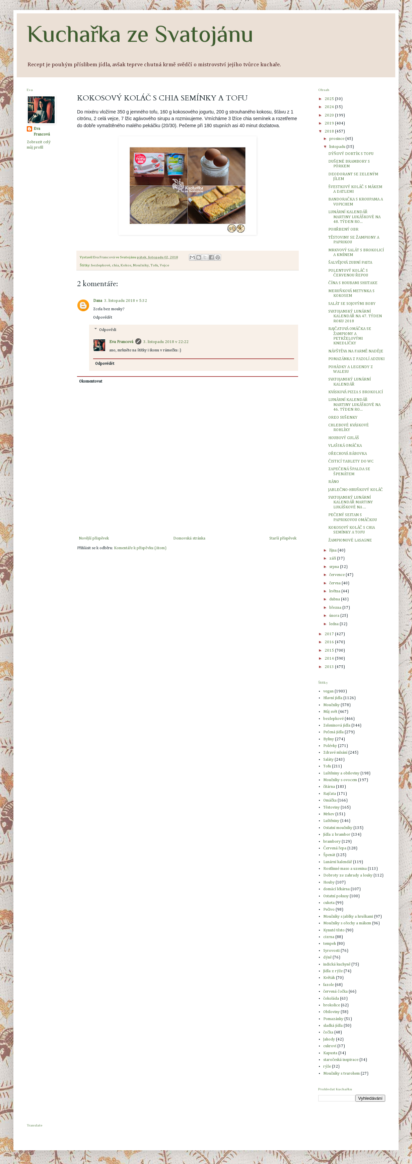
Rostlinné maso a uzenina (345, 869)
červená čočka (335, 992)
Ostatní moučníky (337, 828)
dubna (335, 599)
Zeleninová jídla (336, 726)
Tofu (154, 265)
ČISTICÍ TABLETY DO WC (350, 462)
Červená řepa (334, 848)
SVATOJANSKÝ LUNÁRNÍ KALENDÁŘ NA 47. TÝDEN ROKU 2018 (355, 316)
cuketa (329, 903)
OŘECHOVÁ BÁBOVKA (347, 454)
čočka (328, 1032)
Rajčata (329, 794)
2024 (330, 107)
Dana (97, 301)
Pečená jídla (333, 732)
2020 (330, 115)
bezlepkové (100, 265)
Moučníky (141, 265)
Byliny (328, 739)
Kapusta (330, 1053)
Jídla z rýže (333, 971)
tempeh (329, 944)
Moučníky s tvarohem (341, 1074)
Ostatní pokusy (336, 896)
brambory (332, 842)
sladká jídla (333, 1026)
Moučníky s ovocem (340, 780)
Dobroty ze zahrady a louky (347, 876)
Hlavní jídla (332, 698)
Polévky (330, 746)
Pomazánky (333, 1019)
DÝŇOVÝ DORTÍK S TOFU (350, 154)
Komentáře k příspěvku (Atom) (140, 548)
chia (115, 265)
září (333, 559)
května (335, 591)
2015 (330, 651)
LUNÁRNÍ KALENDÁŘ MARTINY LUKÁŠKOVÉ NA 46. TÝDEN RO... (354, 405)
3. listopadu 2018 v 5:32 (125, 301)
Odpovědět (102, 318)
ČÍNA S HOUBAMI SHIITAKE (352, 283)
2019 (330, 123)
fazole (328, 985)
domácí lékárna (336, 889)
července (337, 575)
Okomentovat (90, 382)
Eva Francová (121, 342)
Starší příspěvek (282, 538)
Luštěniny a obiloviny (341, 773)
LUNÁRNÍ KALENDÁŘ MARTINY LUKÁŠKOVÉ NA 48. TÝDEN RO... (354, 217)
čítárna (329, 787)
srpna (334, 567)
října (333, 551)
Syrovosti (331, 951)
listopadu (337, 147)
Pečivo (329, 910)
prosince (337, 139)
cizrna (328, 937)
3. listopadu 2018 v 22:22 (166, 342)
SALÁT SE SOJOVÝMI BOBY (351, 304)
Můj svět (330, 712)
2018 (330, 132)
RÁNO (333, 482)
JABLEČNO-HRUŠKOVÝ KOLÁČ (355, 490)
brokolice (331, 1005)
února (334, 616)
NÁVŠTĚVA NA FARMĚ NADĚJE (355, 351)
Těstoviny (331, 808)
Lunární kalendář (337, 862)
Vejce (164, 265)
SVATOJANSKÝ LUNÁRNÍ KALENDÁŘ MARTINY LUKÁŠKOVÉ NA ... (350, 502)
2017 (330, 634)
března (335, 608)
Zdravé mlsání (335, 753)
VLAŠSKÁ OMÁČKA (345, 446)
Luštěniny (331, 821)
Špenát (329, 855)
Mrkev (328, 814)
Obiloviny (331, 1012)
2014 (330, 659)
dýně (327, 957)
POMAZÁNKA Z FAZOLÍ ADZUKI (356, 359)
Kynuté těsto (334, 930)
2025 (330, 99)
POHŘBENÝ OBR (343, 230)
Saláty (328, 760)
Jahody (329, 1039)
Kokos (126, 265)
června (335, 583)
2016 (330, 642)
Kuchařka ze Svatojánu (140, 34)
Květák (329, 978)
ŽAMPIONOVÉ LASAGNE (350, 540)
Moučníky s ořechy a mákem (347, 923)
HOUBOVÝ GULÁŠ (343, 438)
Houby (329, 883)
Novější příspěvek (94, 538)
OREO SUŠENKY (342, 418)
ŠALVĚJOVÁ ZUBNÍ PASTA (350, 263)
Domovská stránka (189, 538)
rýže (327, 1067)
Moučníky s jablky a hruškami (348, 917)
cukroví (329, 1046)
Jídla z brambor (336, 835)
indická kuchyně (336, 965)
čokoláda (331, 999)
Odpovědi (107, 330)
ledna (334, 624)
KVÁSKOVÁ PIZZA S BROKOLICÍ (355, 392)
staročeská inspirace (340, 1060)
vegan (328, 691)
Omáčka (330, 801)
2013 (330, 667)
